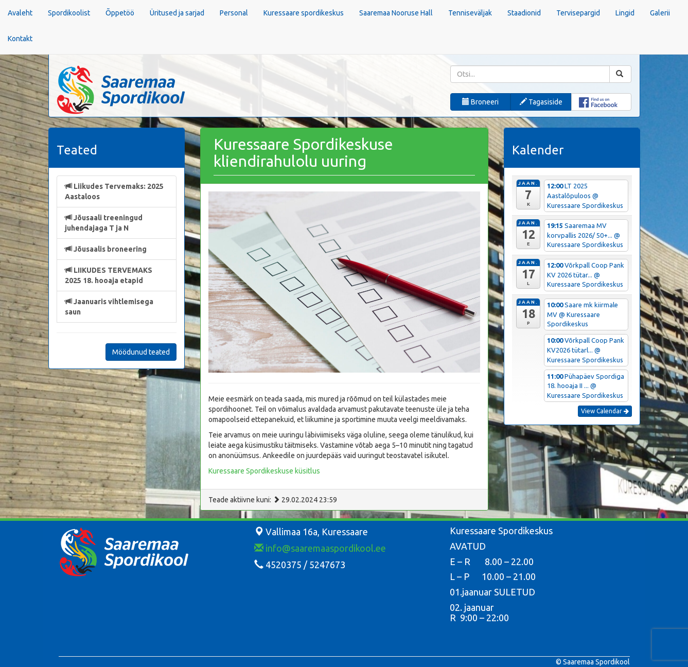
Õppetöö (119, 13)
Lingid (624, 13)
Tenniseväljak (470, 13)
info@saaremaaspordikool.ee (320, 548)
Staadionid (524, 13)
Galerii (660, 13)
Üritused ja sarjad (177, 13)
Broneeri (480, 102)
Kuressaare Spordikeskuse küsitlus (264, 471)
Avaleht (20, 13)
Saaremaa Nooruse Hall (396, 13)
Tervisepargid (578, 13)
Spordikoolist (69, 13)
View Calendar (605, 411)
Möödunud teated (141, 352)
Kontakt (20, 38)
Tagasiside (541, 102)
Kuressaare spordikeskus (303, 13)
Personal (234, 13)
